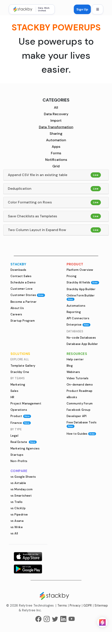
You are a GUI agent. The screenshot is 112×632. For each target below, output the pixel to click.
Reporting (74, 312)
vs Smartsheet (21, 495)
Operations (18, 410)
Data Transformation (56, 127)
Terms (62, 605)
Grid (56, 166)
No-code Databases (81, 337)
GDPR (87, 605)
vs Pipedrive (19, 514)
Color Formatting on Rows (30, 202)
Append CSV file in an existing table (37, 175)
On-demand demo (80, 384)
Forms (56, 153)
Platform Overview (80, 270)
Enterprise (78, 324)
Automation (56, 140)
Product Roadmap (80, 391)
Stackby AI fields (83, 282)
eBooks (72, 397)
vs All (14, 533)
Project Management (25, 403)
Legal (14, 435)
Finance (20, 423)
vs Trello (16, 502)
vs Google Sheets (23, 477)
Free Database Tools (82, 424)
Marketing (17, 384)
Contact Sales (20, 276)
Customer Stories (27, 295)
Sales (14, 391)
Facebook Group (79, 410)
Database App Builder (82, 344)
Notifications (56, 159)
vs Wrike (16, 527)
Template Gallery (22, 366)
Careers (16, 314)
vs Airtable (18, 483)
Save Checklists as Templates (32, 216)
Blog (70, 366)
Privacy (75, 605)
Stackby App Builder (81, 289)
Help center (75, 359)
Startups (16, 455)
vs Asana (17, 521)
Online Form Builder (81, 297)
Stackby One (19, 372)
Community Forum (80, 403)
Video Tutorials (78, 378)
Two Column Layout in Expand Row (37, 230)
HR (12, 397)
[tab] (56, 175)
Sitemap (101, 605)
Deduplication (19, 188)
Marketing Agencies (25, 448)
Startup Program (22, 321)
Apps (56, 146)
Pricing (72, 276)
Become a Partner (23, 302)
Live (95, 175)
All (56, 107)
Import (56, 120)
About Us (17, 308)
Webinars (73, 372)
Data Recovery (56, 114)
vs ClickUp (18, 508)
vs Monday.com (21, 489)
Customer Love (21, 289)
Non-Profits (18, 461)
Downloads (18, 270)
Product (20, 416)
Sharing (56, 133)
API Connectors (78, 318)
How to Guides (81, 434)
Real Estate (23, 442)
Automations (76, 306)
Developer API (77, 416)
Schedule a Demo (23, 282)
